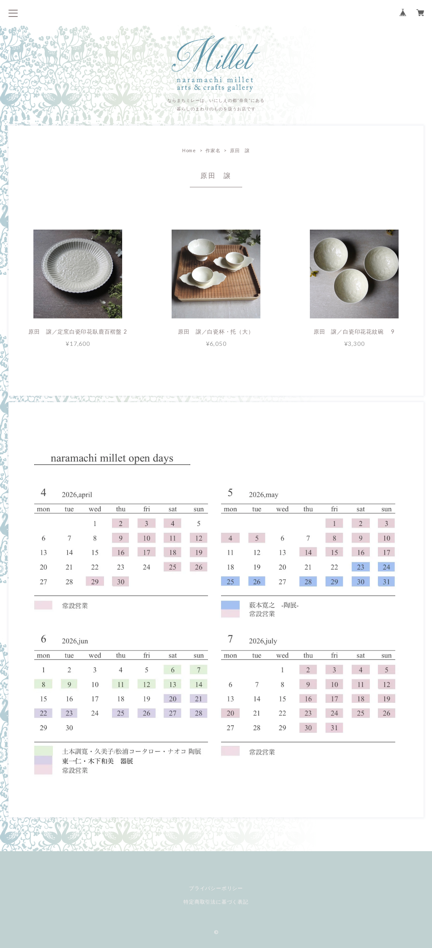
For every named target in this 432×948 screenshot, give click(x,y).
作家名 (212, 150)
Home (189, 150)
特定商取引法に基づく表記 (215, 902)
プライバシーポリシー (216, 888)
